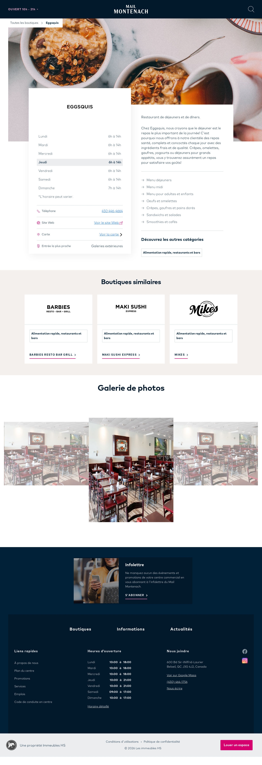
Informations (131, 629)
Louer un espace (236, 745)
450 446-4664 (112, 211)
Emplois (19, 694)
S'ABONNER (134, 595)
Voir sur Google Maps (181, 675)
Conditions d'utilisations (122, 741)
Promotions (22, 678)
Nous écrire (174, 688)
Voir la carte (111, 234)
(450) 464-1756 (177, 682)
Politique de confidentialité (162, 741)
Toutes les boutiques (24, 23)
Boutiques (80, 629)
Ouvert (22, 9)
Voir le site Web (108, 223)
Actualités (181, 629)
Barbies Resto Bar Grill (51, 355)
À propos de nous (26, 663)
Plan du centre (24, 670)
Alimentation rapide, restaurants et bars (171, 252)
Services (20, 686)
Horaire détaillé (98, 706)
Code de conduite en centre (33, 702)
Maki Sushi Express (119, 355)
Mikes (180, 355)
